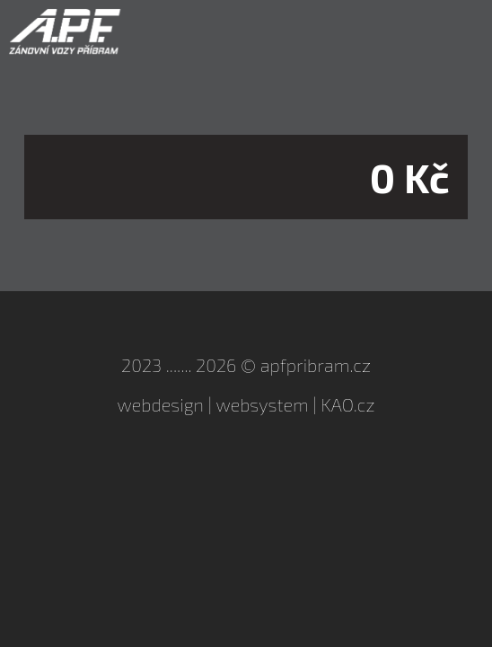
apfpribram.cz (315, 365)
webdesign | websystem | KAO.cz (246, 404)
